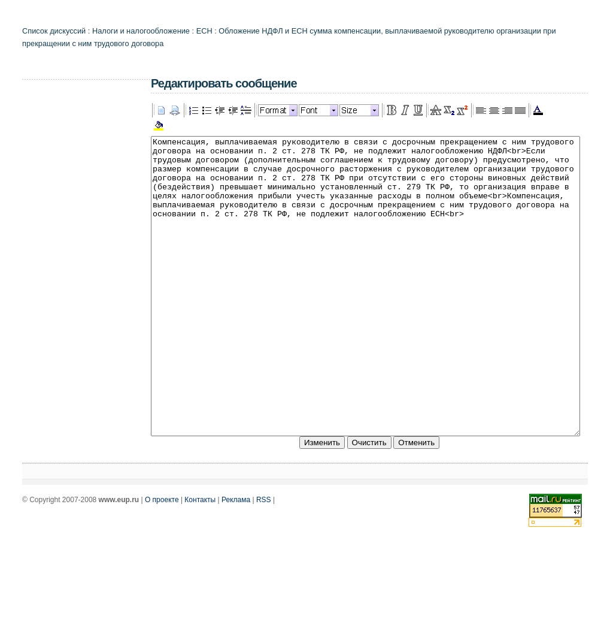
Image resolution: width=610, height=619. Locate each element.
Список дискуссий (54, 30)
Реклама (235, 559)
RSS (263, 559)
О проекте (162, 559)
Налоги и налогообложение (141, 30)
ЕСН (204, 30)
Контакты (200, 559)
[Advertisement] (70, 267)
